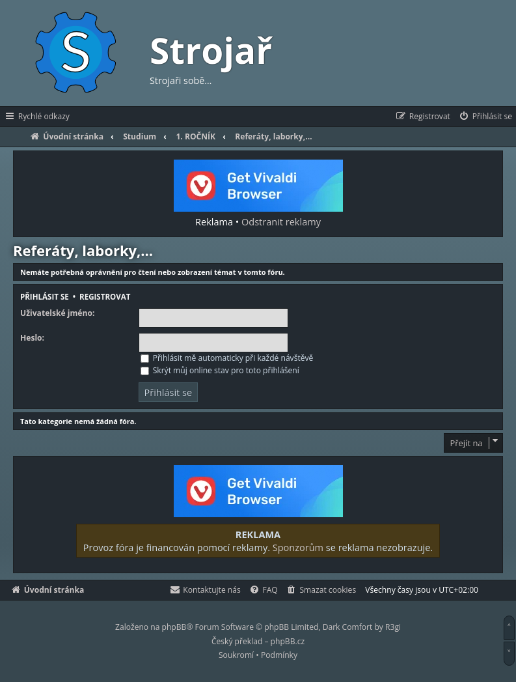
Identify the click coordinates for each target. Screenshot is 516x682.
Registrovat (104, 297)
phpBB (174, 626)
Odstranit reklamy (281, 221)
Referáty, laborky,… (83, 250)
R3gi (393, 626)
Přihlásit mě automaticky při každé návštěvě (227, 357)
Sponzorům (298, 547)
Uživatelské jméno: (57, 313)
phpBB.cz (288, 641)
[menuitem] (485, 116)
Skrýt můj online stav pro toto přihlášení (220, 370)
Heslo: (32, 338)
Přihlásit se (44, 297)
